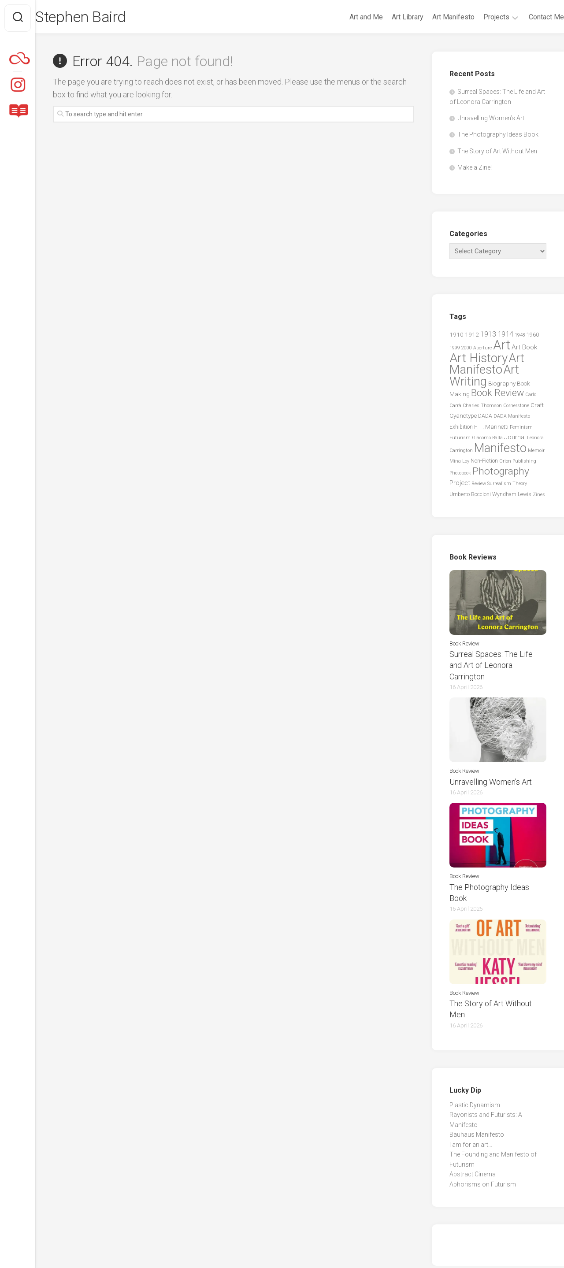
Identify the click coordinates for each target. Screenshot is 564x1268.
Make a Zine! (474, 169)
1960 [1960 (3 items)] (533, 337)
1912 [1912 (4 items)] (472, 336)
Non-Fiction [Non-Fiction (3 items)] (484, 463)
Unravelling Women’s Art (490, 120)
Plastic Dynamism (474, 1106)
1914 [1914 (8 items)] (505, 336)
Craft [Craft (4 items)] (537, 407)
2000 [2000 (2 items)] (466, 350)
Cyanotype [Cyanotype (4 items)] (463, 417)
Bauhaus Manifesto (476, 1136)
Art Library (390, 17)
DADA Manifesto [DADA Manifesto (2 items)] (512, 418)
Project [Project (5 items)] (459, 485)
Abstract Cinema (472, 1176)
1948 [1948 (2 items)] (520, 337)
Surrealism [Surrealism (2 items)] (499, 486)
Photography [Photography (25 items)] (500, 473)
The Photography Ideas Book (497, 136)
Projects (479, 17)
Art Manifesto (436, 17)
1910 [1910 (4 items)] (456, 336)
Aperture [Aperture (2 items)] (482, 350)
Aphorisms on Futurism (482, 1186)
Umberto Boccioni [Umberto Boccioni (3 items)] (470, 496)
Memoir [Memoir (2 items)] (536, 453)
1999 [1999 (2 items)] (454, 350)
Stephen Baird (100, 18)
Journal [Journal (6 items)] (515, 439)
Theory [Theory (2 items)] (519, 486)
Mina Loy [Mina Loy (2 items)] (459, 463)
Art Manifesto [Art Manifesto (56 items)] (486, 366)
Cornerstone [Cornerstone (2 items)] (516, 408)
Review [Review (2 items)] (478, 486)
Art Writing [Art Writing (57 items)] (484, 377)
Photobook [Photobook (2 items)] (460, 475)
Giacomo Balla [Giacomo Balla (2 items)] (487, 440)
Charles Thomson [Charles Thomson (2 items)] (482, 408)
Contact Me (528, 17)
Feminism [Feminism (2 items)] (521, 429)
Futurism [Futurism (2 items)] (460, 440)
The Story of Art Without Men (497, 153)
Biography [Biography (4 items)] (502, 385)
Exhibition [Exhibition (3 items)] (461, 429)
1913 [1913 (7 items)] (488, 336)
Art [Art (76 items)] (501, 347)
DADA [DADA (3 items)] (485, 418)
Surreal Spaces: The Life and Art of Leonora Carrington (491, 667)
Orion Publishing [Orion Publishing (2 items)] (517, 463)
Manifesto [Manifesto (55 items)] (500, 450)
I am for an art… (470, 1146)
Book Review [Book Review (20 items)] (497, 394)
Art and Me (348, 17)
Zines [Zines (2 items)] (539, 497)
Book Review (464, 645)
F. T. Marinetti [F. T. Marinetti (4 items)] (491, 428)
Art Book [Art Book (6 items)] (524, 349)
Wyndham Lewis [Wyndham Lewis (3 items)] (511, 496)
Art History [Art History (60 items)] (478, 360)
